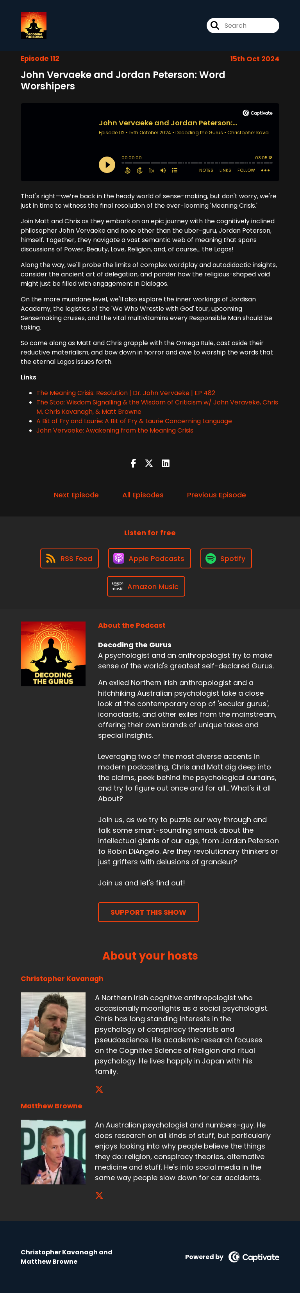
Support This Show (148, 912)
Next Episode (76, 495)
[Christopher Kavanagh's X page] (99, 1089)
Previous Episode (216, 495)
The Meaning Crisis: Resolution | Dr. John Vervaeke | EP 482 (125, 392)
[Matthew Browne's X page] (99, 1196)
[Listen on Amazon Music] (146, 586)
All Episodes (143, 495)
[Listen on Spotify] (226, 558)
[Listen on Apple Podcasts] (149, 558)
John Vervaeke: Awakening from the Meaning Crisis (114, 430)
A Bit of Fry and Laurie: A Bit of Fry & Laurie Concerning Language (134, 421)
